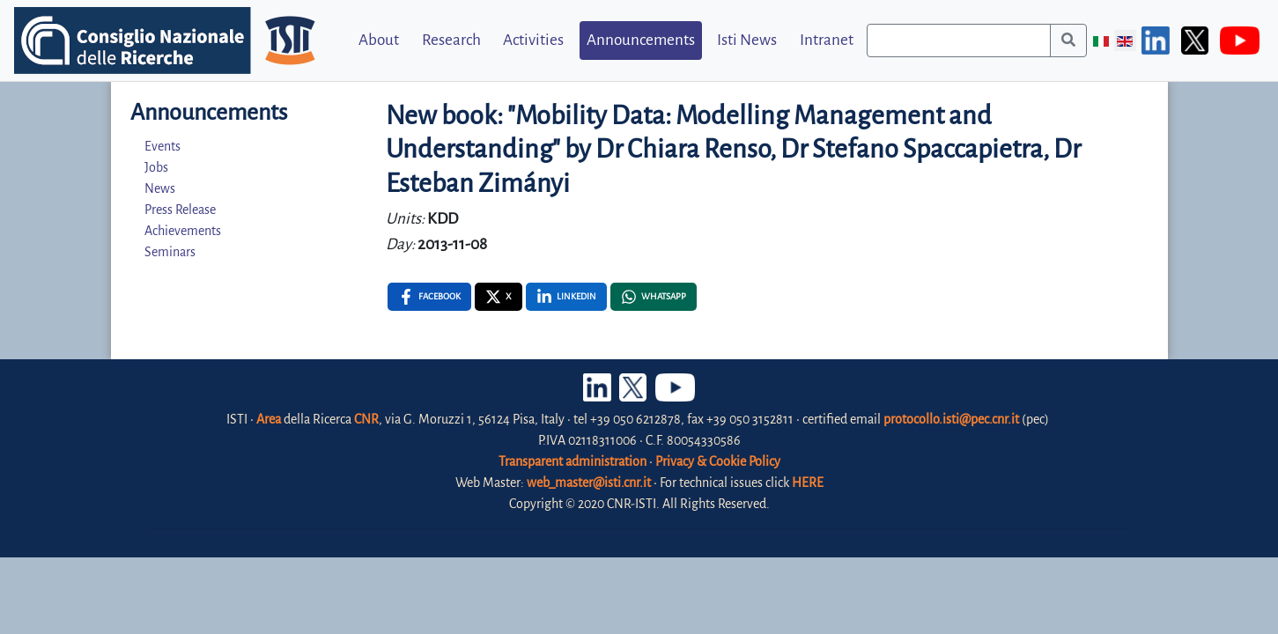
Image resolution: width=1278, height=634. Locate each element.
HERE (808, 483)
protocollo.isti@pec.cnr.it (951, 419)
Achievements (182, 231)
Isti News (747, 40)
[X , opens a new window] (498, 297)
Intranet (826, 40)
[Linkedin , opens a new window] (566, 297)
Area (268, 419)
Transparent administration (572, 461)
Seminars (170, 252)
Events (162, 146)
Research (451, 40)
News (159, 188)
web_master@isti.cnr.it (589, 483)
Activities (533, 40)
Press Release (180, 210)
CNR (366, 419)
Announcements (641, 40)
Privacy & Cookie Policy (717, 461)
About (378, 40)
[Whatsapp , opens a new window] (653, 297)
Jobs (156, 167)
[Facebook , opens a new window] (429, 297)
